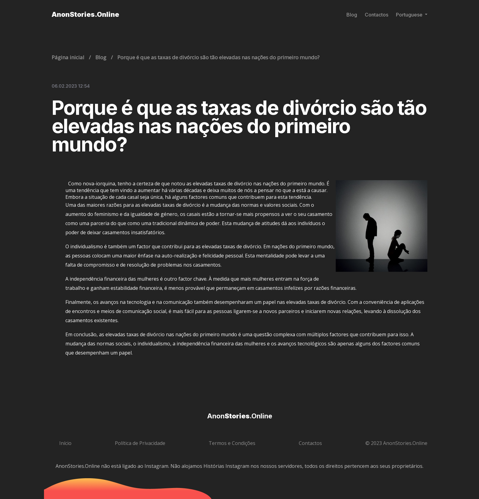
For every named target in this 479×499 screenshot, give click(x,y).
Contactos (376, 15)
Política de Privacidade (140, 443)
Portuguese (410, 15)
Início (65, 443)
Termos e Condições (232, 443)
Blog (351, 15)
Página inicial (68, 57)
